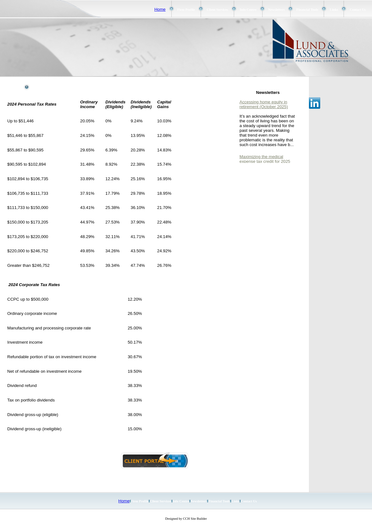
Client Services (217, 9)
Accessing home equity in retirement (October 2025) (263, 104)
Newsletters (276, 9)
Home (160, 9)
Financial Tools (307, 9)
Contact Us (358, 9)
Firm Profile (186, 9)
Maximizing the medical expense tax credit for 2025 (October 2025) (264, 161)
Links (334, 9)
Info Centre (248, 9)
